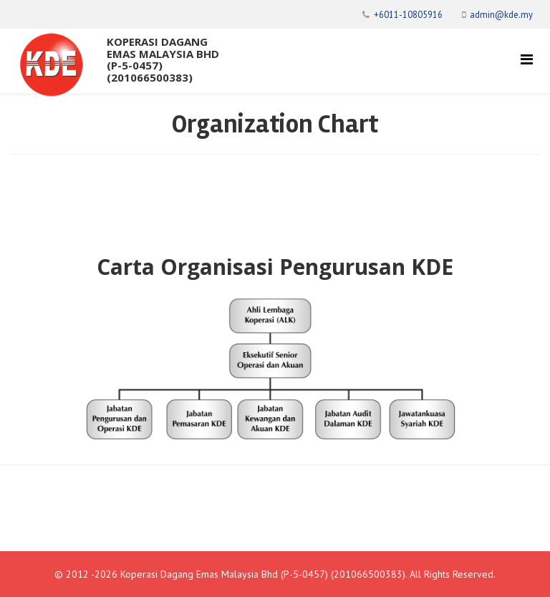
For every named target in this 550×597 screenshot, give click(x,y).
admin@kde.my (501, 14)
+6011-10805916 (408, 14)
